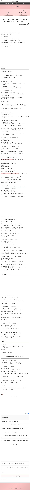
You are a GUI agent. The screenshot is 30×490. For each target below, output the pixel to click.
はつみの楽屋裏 (15, 1)
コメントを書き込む (15, 476)
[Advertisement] (15, 28)
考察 (2, 394)
